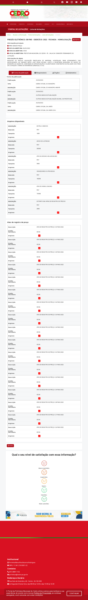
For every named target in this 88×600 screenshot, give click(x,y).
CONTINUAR (74, 593)
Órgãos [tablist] (56, 73)
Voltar (10, 445)
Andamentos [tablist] (71, 73)
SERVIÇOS (47, 24)
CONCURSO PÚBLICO (60, 24)
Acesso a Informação (19, 35)
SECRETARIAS (30, 24)
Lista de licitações (48, 35)
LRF (53, 24)
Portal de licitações (34, 35)
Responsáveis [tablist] (40, 73)
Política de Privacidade (42, 593)
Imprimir (76, 39)
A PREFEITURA (13, 24)
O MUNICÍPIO (22, 24)
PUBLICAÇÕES (39, 24)
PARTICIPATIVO (70, 24)
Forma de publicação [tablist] (20, 73)
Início (9, 35)
